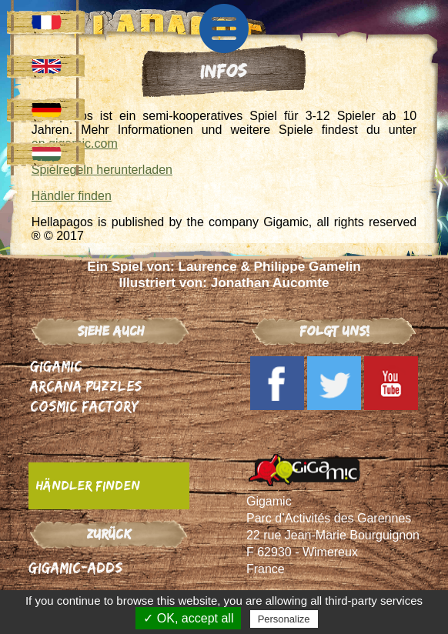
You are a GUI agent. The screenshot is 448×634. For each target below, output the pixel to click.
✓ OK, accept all (188, 618)
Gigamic (56, 366)
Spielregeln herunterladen (102, 169)
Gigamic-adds (75, 567)
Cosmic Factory (84, 406)
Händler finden (72, 195)
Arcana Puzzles (86, 386)
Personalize (284, 619)
